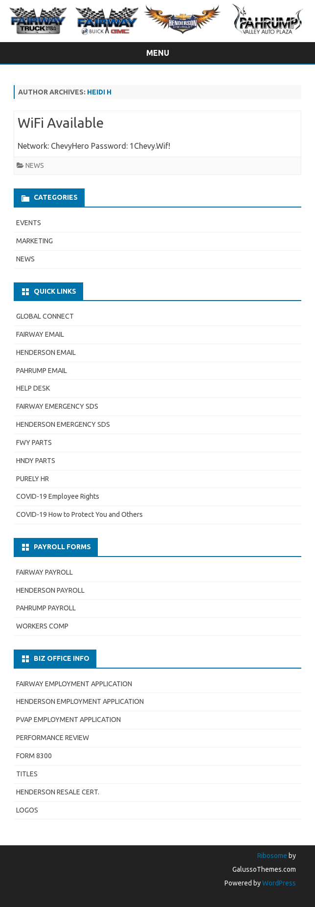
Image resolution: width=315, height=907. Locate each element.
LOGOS (27, 810)
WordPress (278, 883)
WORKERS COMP (42, 626)
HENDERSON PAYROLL (50, 590)
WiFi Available (61, 122)
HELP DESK (33, 388)
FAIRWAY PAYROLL (44, 572)
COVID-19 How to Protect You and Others (79, 514)
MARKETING (34, 241)
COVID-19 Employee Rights (57, 496)
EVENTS (28, 223)
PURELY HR (32, 479)
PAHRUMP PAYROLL (46, 608)
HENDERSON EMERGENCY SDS (63, 424)
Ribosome (272, 856)
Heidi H (99, 92)
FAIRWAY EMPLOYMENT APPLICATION (74, 684)
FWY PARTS (34, 442)
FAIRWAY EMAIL (40, 334)
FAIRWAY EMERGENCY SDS (57, 406)
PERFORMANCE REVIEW (52, 738)
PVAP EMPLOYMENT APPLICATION (68, 719)
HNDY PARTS (35, 461)
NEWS (34, 165)
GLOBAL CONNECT (45, 316)
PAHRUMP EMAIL (41, 370)
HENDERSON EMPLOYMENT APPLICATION (80, 701)
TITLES (27, 774)
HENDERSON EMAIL (46, 352)
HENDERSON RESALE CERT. (57, 792)
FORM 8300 (34, 756)
